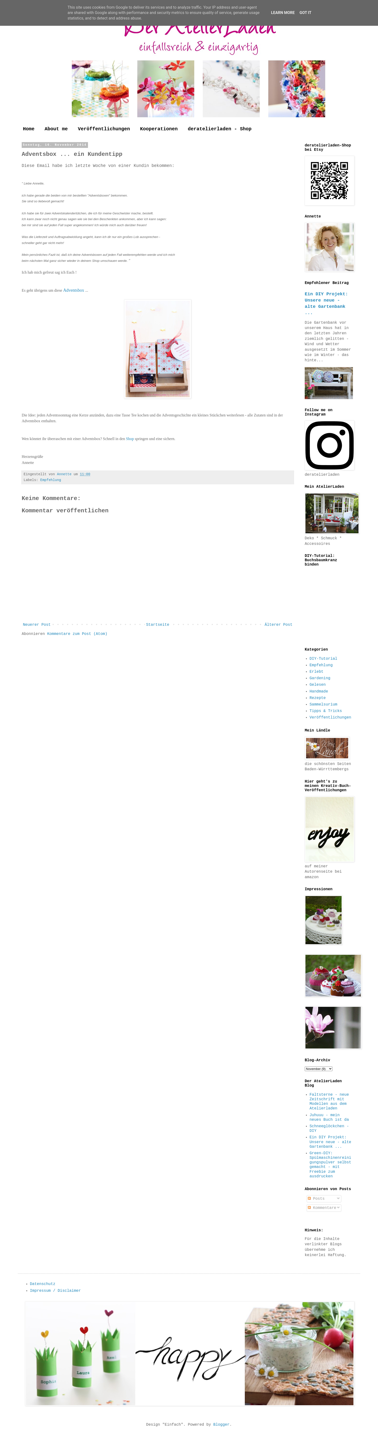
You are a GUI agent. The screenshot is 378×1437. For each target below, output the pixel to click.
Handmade (319, 691)
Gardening (320, 678)
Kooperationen (159, 129)
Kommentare (322, 1208)
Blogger (221, 1425)
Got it (305, 12)
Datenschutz (42, 1284)
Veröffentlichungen (104, 129)
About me (56, 129)
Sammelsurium (323, 704)
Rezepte (318, 698)
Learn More (283, 12)
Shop (130, 439)
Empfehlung (50, 480)
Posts (316, 1199)
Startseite (157, 625)
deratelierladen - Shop (219, 129)
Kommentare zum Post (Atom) (77, 634)
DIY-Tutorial (323, 659)
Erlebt (317, 672)
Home (28, 129)
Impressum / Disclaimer (55, 1291)
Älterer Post (278, 625)
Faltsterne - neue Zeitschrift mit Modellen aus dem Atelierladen (329, 1102)
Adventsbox (74, 290)
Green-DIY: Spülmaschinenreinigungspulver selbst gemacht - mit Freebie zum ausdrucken (330, 1165)
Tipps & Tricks (326, 711)
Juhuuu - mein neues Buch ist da (329, 1117)
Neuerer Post (37, 625)
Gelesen (318, 685)
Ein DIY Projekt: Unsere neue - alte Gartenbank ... (330, 1142)
